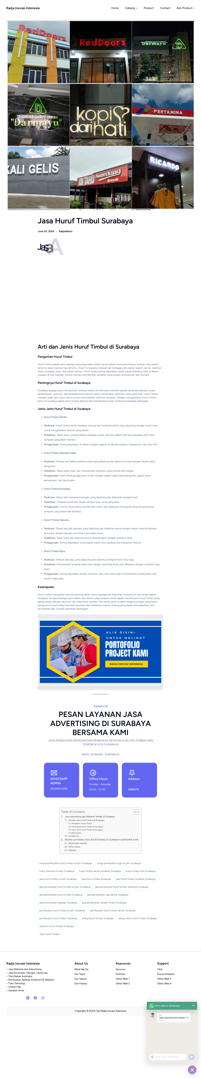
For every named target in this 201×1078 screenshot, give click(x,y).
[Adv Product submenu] (194, 8)
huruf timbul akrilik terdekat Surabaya (100, 871)
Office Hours (74, 847)
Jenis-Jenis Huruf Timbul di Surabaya (87, 830)
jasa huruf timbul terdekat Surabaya (135, 878)
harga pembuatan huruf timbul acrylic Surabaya (65, 863)
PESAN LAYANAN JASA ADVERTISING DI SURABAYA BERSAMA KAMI (101, 839)
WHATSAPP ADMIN (77, 843)
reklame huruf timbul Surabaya (56, 926)
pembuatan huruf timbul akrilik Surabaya (112, 910)
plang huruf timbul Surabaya (98, 918)
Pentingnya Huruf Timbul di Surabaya (87, 827)
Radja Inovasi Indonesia (23, 8)
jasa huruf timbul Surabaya (96, 878)
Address (72, 850)
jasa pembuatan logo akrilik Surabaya (107, 894)
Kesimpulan (76, 833)
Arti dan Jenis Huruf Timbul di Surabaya (86, 820)
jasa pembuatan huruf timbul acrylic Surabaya (64, 886)
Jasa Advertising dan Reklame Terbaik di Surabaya (90, 816)
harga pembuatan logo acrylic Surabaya (119, 863)
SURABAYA (134, 784)
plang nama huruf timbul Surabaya (138, 918)
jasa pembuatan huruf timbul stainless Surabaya (121, 886)
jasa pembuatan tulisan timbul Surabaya (104, 902)
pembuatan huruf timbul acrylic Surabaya (62, 910)
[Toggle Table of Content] (134, 812)
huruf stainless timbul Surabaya (56, 871)
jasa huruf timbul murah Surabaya (58, 878)
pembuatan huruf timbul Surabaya (58, 918)
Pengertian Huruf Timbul (82, 823)
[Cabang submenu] (136, 8)
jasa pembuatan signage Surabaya (58, 902)
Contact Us (73, 836)
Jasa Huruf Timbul (49, 934)
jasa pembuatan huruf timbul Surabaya (60, 894)
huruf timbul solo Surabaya (141, 871)
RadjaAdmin (66, 231)
